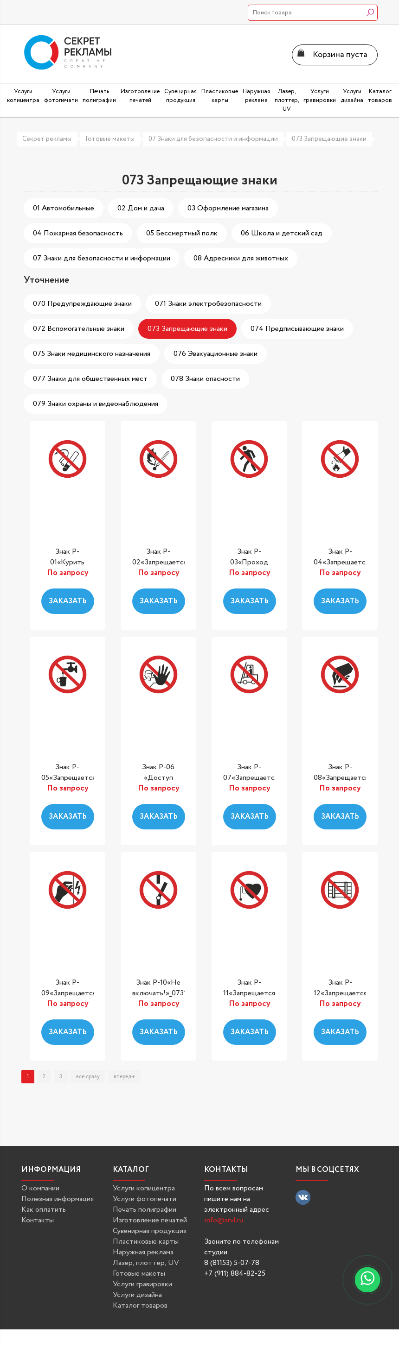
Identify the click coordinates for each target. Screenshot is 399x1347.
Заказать (68, 601)
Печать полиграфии (144, 1209)
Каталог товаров (140, 1305)
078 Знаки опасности (205, 378)
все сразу (88, 1077)
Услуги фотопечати (144, 1199)
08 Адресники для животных (240, 258)
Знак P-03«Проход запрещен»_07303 (251, 562)
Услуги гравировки (142, 1284)
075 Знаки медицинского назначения (91, 353)
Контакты (37, 1220)
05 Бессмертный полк (182, 233)
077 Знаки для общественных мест (90, 378)
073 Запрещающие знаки (329, 139)
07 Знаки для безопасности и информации (213, 139)
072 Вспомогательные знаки (78, 328)
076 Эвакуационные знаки (215, 353)
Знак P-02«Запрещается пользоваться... (159, 562)
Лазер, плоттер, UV (146, 1263)
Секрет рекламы (46, 139)
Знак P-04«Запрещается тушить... (341, 562)
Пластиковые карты (146, 1241)
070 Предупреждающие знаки (82, 303)
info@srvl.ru (223, 1220)
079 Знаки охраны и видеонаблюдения (95, 403)
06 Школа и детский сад (281, 233)
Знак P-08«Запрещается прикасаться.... (341, 778)
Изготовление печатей (150, 1220)
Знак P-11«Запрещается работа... (249, 993)
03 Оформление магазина (228, 208)
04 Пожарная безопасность (78, 233)
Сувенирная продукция (150, 1231)
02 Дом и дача (140, 208)
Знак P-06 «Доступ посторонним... (158, 778)
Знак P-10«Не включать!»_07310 (161, 988)
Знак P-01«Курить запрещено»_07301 (71, 562)
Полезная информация (57, 1199)
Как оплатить (43, 1209)
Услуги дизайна (137, 1295)
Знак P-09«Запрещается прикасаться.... (68, 993)
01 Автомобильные (63, 208)
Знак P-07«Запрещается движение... (250, 778)
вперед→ (124, 1077)
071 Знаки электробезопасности (208, 303)
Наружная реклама (143, 1252)
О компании (40, 1188)
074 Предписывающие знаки (297, 328)
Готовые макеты (110, 139)
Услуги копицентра (144, 1188)
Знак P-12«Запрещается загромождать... (340, 993)
